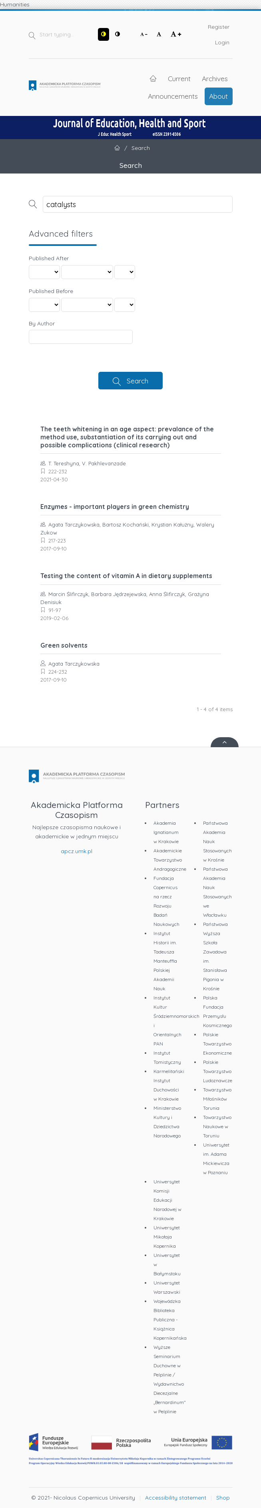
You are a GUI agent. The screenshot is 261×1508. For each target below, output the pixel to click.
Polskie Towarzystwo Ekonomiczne (217, 1043)
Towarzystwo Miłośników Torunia (217, 1099)
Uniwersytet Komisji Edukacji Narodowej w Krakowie (167, 1200)
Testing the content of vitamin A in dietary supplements (126, 576)
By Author (42, 323)
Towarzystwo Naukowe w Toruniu (217, 1126)
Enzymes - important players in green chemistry (114, 507)
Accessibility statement (175, 1497)
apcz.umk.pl (76, 851)
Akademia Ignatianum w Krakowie (166, 832)
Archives (215, 78)
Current (179, 78)
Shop (223, 1497)
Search (137, 380)
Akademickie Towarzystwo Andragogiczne (169, 860)
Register (218, 26)
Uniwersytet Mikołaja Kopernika (166, 1237)
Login (222, 42)
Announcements (173, 96)
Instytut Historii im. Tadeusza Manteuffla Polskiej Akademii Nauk (165, 960)
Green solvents (64, 645)
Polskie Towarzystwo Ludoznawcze (217, 1071)
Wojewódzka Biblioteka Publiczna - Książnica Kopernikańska (170, 1319)
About (218, 96)
